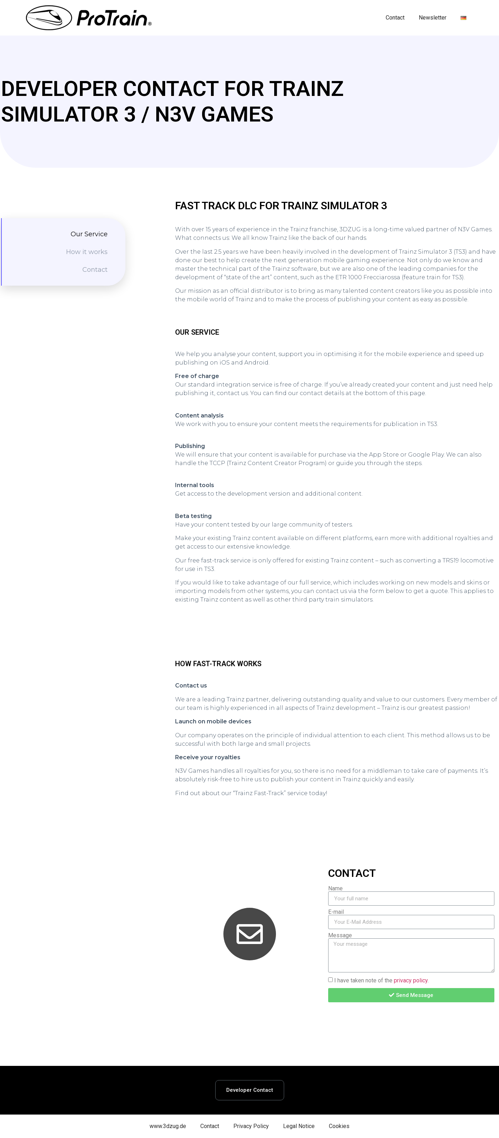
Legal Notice (299, 1126)
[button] (249, 1090)
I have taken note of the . (381, 980)
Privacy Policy (251, 1126)
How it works (87, 251)
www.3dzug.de (168, 1126)
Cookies (339, 1126)
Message (340, 935)
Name (335, 888)
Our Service (89, 234)
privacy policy (411, 980)
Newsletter (432, 17)
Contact (395, 17)
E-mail (336, 912)
